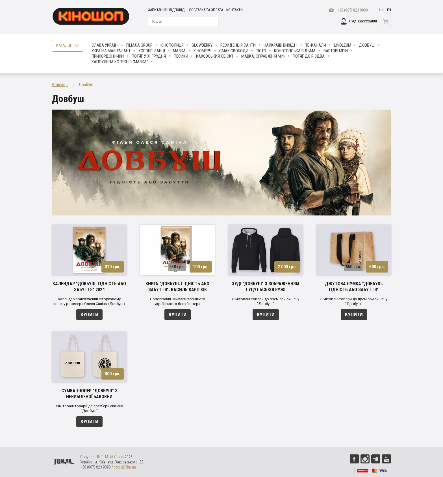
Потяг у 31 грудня (149, 56)
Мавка (179, 50)
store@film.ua (125, 467)
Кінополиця (172, 45)
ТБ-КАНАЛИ (315, 45)
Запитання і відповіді (166, 10)
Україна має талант (111, 50)
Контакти (234, 10)
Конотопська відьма (295, 50)
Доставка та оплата (206, 10)
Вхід (352, 21)
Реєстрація (367, 21)
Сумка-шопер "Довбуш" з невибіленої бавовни (89, 393)
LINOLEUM (342, 45)
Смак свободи (233, 50)
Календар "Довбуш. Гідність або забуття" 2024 (89, 286)
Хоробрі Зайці (151, 50)
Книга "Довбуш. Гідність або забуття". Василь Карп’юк (177, 286)
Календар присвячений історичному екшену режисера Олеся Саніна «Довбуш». (89, 301)
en (389, 10)
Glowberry (202, 45)
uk (381, 10)
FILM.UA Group (139, 45)
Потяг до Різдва (309, 56)
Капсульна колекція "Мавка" (120, 61)
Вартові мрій (335, 50)
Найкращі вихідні (280, 45)
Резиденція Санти (238, 45)
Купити (89, 314)
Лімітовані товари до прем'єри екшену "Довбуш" (265, 301)
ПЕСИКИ (181, 56)
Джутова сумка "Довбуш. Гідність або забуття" (354, 286)
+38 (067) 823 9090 (352, 10)
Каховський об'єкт (214, 56)
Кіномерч (202, 50)
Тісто (261, 50)
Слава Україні (105, 45)
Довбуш (367, 45)
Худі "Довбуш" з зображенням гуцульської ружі (265, 286)
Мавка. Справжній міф (263, 56)
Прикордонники (108, 56)
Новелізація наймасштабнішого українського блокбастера (177, 301)
